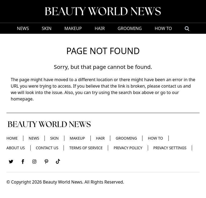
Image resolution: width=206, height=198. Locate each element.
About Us (15, 147)
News (23, 28)
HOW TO (163, 28)
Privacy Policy (127, 147)
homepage (21, 99)
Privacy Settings (169, 147)
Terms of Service (85, 147)
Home (12, 138)
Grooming (129, 28)
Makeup (73, 28)
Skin (47, 28)
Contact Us (47, 147)
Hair (100, 28)
